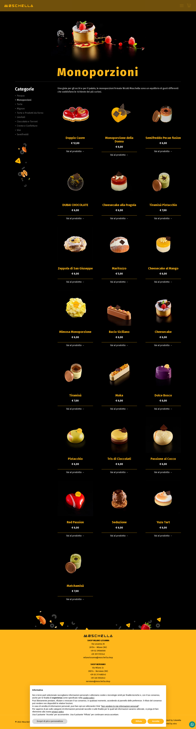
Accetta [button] (155, 721)
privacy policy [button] (58, 712)
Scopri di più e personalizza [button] (50, 721)
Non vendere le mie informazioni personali (119, 706)
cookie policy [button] (88, 698)
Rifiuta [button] (139, 721)
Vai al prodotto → (75, 151)
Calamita (177, 720)
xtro (175, 723)
